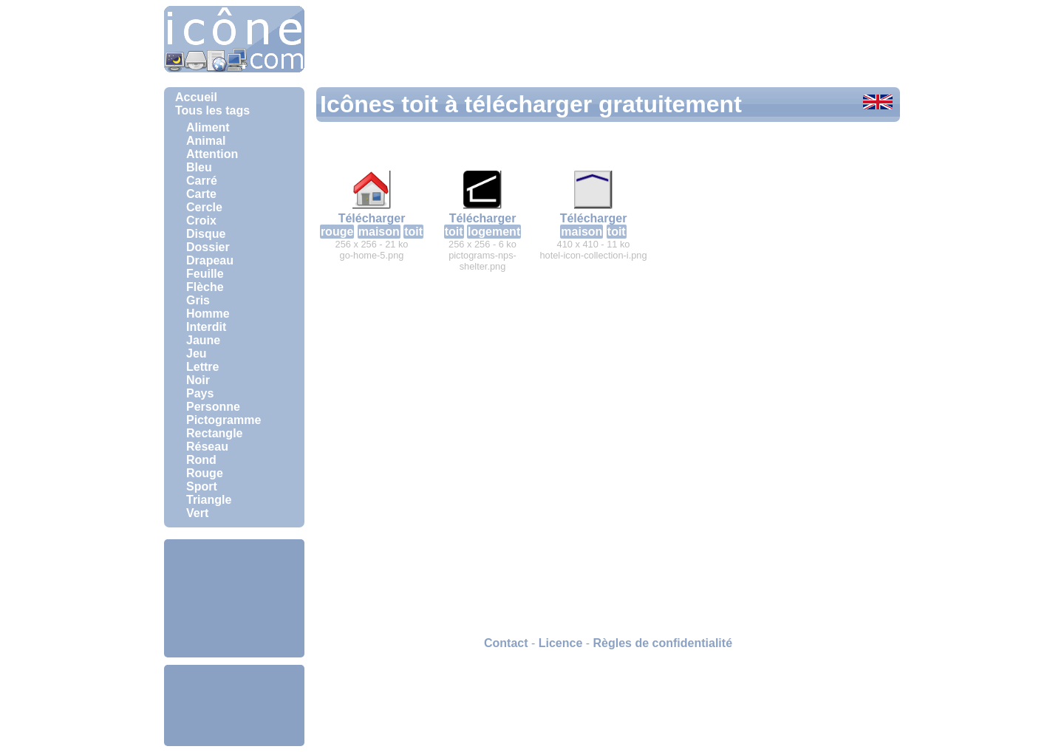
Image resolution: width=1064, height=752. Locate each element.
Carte (201, 194)
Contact (506, 643)
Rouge (204, 473)
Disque (205, 234)
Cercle (204, 207)
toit (413, 231)
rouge (337, 231)
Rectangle (214, 433)
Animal (205, 140)
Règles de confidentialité (662, 643)
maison (379, 231)
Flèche (205, 287)
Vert (197, 513)
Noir (198, 380)
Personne (213, 406)
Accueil (196, 97)
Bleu (199, 167)
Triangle (208, 499)
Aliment (208, 127)
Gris (198, 300)
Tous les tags (212, 110)
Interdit (206, 327)
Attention (212, 154)
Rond (201, 460)
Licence (561, 643)
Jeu (196, 353)
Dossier (208, 247)
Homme (208, 313)
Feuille (205, 273)
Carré (201, 180)
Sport (201, 486)
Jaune (203, 340)
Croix (201, 220)
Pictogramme (223, 420)
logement (494, 231)
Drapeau (209, 260)
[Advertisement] (234, 598)
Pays (200, 393)
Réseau (207, 446)
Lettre (202, 366)
